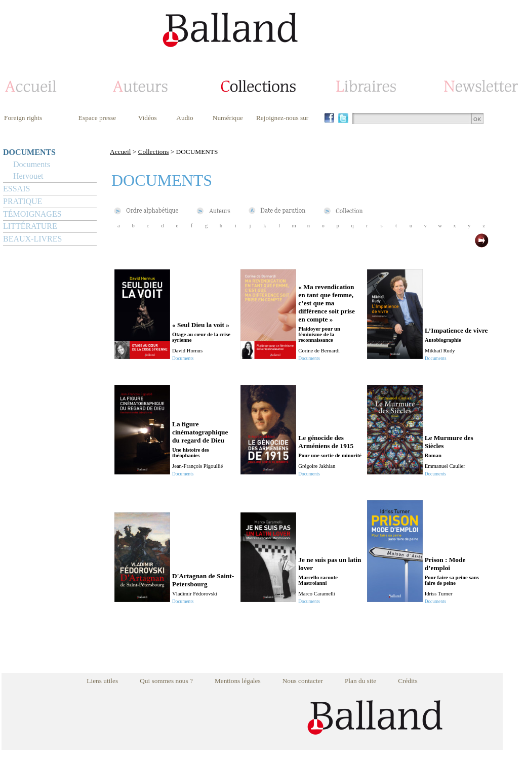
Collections (153, 151)
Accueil (120, 151)
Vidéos (147, 118)
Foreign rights (23, 118)
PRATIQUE (22, 201)
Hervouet (28, 176)
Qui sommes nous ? (166, 681)
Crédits (408, 681)
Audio (184, 118)
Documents (31, 164)
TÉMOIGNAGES (32, 214)
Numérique (228, 118)
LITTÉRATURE (30, 226)
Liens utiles (102, 681)
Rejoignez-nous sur (282, 118)
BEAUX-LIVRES (32, 238)
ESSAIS (16, 188)
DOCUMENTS (29, 152)
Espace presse (97, 118)
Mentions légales (238, 681)
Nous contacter (302, 681)
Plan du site (360, 681)
